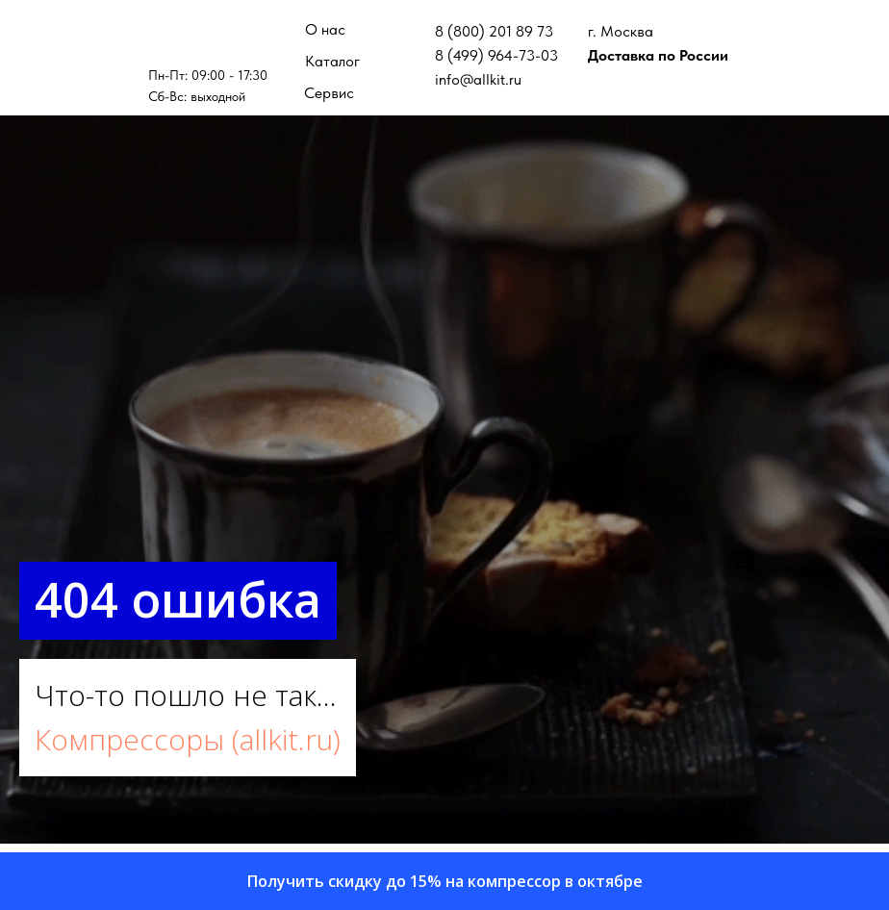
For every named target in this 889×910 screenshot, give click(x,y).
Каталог (332, 61)
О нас (325, 29)
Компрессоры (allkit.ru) (188, 739)
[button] (444, 881)
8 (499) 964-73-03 (496, 55)
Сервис (329, 93)
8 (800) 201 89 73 (494, 31)
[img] (208, 38)
